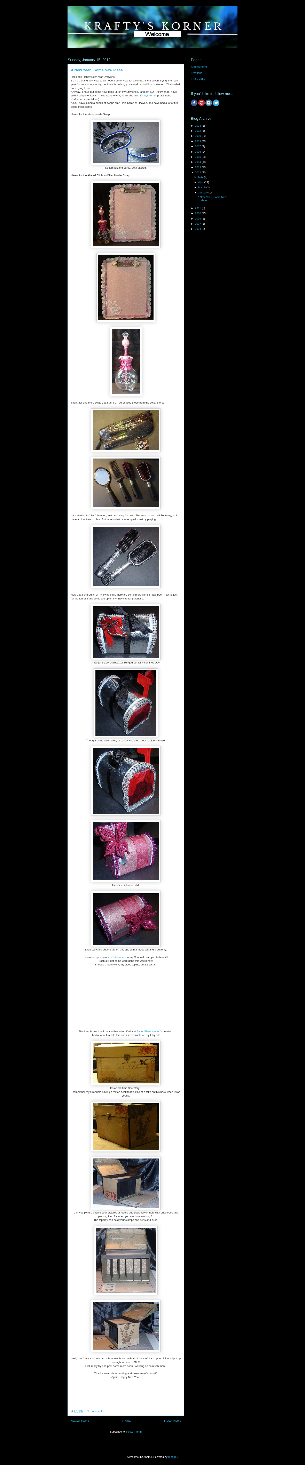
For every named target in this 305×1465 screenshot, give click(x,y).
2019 (198, 141)
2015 (198, 156)
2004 (198, 228)
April (201, 182)
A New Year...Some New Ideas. (97, 70)
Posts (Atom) (134, 1431)
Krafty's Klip (198, 79)
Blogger (172, 1456)
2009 (198, 218)
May (201, 176)
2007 (198, 223)
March (202, 187)
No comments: (96, 1411)
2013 (198, 167)
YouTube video (116, 957)
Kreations (196, 72)
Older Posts (172, 1421)
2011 (198, 208)
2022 (198, 130)
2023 (198, 125)
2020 (198, 135)
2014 (198, 162)
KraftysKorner (148, 95)
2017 (198, 146)
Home (126, 1421)
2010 (198, 213)
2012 (198, 172)
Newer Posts (80, 1421)
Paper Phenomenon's (149, 1031)
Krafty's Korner (200, 66)
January (203, 192)
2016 (198, 151)
